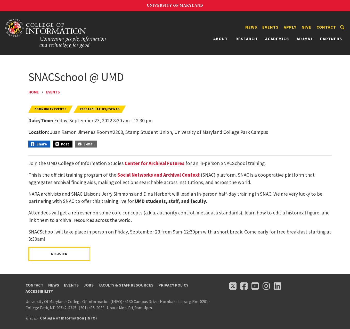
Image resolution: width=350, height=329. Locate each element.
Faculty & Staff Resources (126, 285)
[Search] (342, 27)
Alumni (304, 38)
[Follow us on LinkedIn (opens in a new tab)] (277, 286)
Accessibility (39, 291)
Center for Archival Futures (154, 163)
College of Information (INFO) (68, 318)
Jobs (89, 285)
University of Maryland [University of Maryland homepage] (175, 5)
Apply (290, 27)
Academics (277, 38)
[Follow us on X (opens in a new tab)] (233, 286)
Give (306, 27)
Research (246, 38)
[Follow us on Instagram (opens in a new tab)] (266, 286)
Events (270, 27)
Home (33, 92)
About (220, 38)
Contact (326, 27)
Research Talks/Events (100, 109)
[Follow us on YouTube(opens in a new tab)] (255, 286)
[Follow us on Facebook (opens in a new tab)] (244, 286)
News (251, 27)
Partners (331, 38)
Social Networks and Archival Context (158, 175)
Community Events (51, 109)
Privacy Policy (173, 285)
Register (59, 254)
